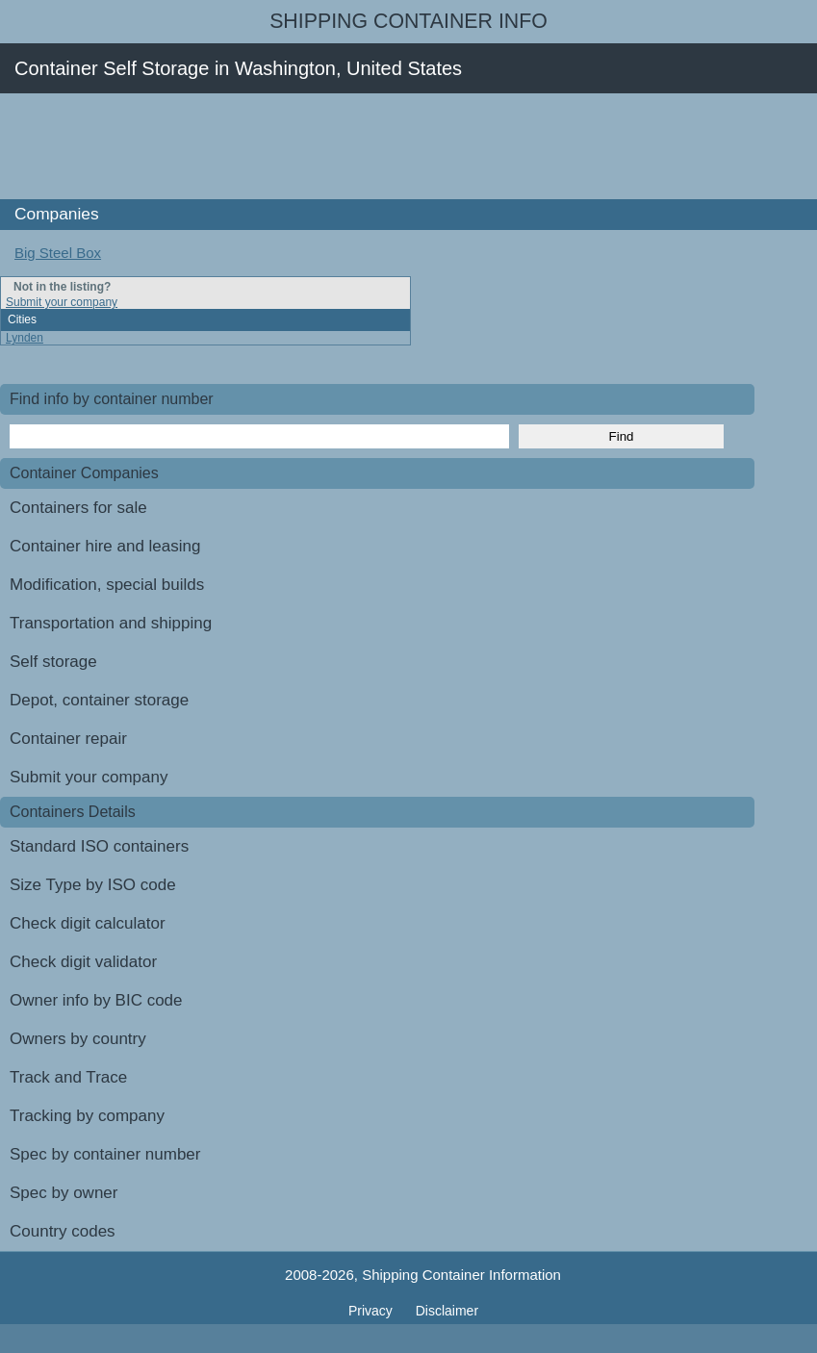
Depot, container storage (99, 700)
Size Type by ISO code (93, 885)
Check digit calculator (88, 923)
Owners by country (78, 1039)
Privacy (372, 1310)
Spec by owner (63, 1193)
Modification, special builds (107, 584)
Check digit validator (83, 962)
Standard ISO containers (99, 846)
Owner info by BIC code (96, 1000)
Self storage (53, 661)
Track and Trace (68, 1077)
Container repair (68, 738)
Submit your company (61, 302)
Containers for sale (78, 507)
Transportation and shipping (111, 623)
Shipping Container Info (408, 21)
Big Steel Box (57, 252)
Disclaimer (447, 1310)
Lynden (24, 338)
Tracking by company (87, 1116)
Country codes (62, 1231)
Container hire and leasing (105, 546)
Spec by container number (105, 1154)
